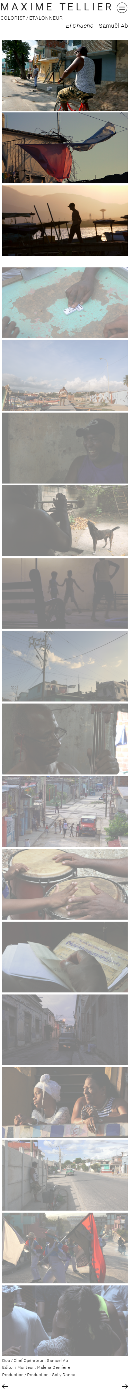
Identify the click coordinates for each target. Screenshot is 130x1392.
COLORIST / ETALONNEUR (31, 18)
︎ (5, 1387)
